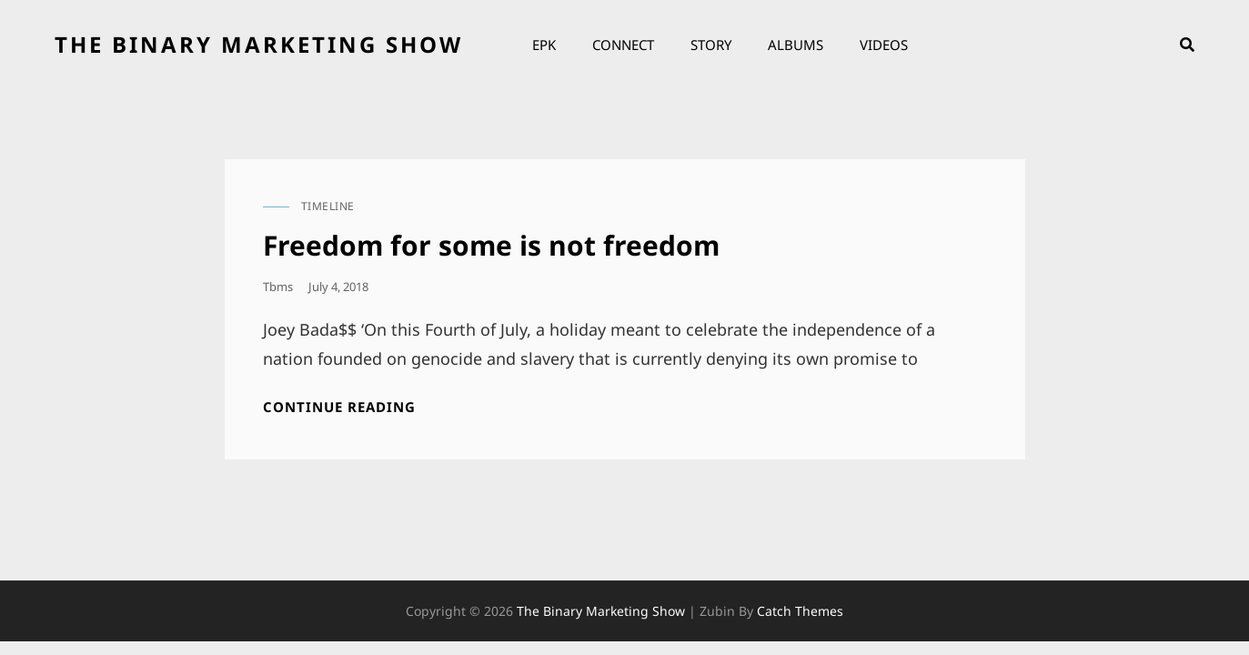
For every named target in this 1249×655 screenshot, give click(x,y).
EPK (544, 44)
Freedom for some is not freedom (491, 245)
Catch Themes (800, 611)
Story (710, 44)
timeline (328, 206)
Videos (884, 44)
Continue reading (339, 407)
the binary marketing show (259, 44)
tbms (278, 286)
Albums (795, 44)
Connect (623, 44)
